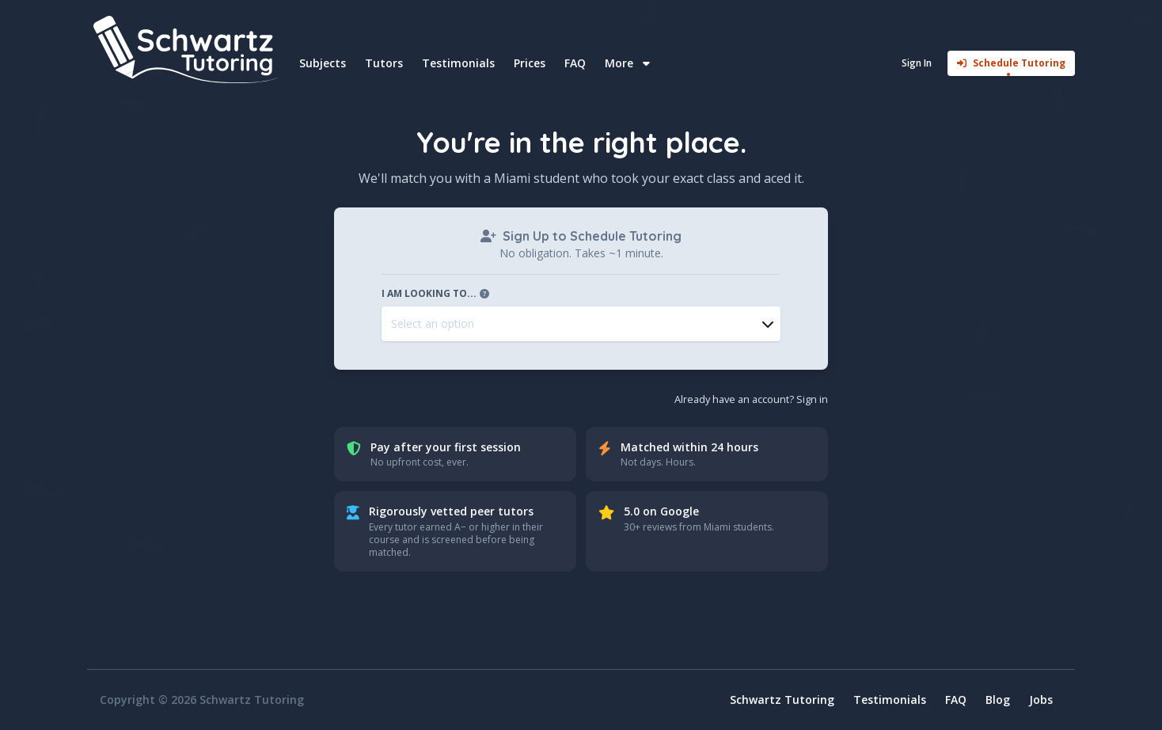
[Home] (188, 49)
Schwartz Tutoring (782, 699)
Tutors (384, 62)
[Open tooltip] (484, 293)
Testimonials (458, 62)
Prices (529, 62)
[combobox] (581, 323)
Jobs (1041, 699)
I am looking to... (437, 293)
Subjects (322, 62)
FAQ (575, 62)
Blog (997, 699)
